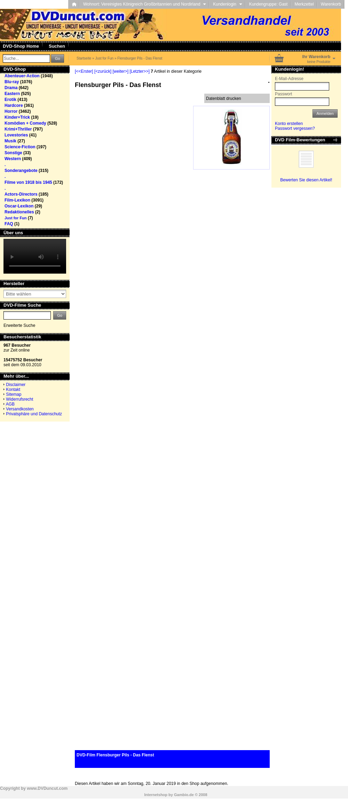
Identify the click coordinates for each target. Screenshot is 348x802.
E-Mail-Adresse (289, 78)
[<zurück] (102, 71)
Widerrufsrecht (19, 399)
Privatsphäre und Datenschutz (34, 413)
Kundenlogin (227, 4)
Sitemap (13, 394)
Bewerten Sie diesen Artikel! (306, 180)
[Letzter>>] (139, 71)
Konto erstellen (289, 123)
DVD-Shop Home (21, 46)
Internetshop (155, 795)
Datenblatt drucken (223, 98)
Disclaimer (15, 384)
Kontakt (13, 389)
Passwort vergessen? (295, 128)
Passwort (283, 94)
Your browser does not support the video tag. (34, 256)
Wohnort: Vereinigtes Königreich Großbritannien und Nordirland (144, 4)
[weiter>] (120, 71)
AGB (10, 404)
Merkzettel (304, 4)
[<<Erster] (84, 71)
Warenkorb (331, 4)
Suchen (57, 46)
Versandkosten (19, 409)
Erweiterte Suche (19, 325)
